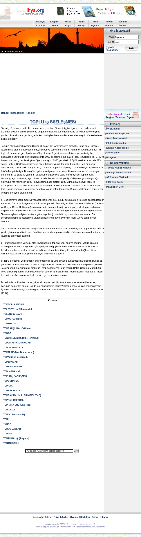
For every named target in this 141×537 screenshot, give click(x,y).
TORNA (7, 424)
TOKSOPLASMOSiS (13, 304)
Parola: (110, 42)
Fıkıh (95, 21)
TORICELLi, (9, 409)
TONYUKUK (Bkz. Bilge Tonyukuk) (21, 338)
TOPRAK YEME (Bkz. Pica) (17, 405)
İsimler (122, 25)
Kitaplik (54, 21)
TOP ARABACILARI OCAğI (17, 342)
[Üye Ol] (110, 47)
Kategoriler (17, 112)
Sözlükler (40, 25)
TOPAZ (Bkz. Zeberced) (15, 357)
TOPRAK (7, 385)
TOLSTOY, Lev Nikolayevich (17, 309)
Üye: (111, 37)
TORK (6, 419)
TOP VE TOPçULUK (13, 347)
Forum (109, 21)
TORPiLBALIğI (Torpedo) (16, 438)
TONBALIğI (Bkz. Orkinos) (16, 328)
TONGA (7, 333)
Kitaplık (104, 517)
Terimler (123, 21)
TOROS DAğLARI (12, 429)
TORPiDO (8, 433)
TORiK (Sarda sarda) (14, 414)
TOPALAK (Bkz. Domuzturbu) (18, 352)
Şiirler (95, 517)
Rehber (109, 25)
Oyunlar (95, 25)
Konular (30, 112)
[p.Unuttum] (112, 50)
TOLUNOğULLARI (12, 314)
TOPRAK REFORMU (13, 400)
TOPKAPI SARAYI (12, 366)
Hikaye (81, 25)
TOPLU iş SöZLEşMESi (15, 376)
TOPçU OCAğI (10, 362)
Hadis (82, 21)
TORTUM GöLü (11, 443)
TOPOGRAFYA (11, 381)
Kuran (68, 21)
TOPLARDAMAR (12, 371)
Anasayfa (40, 21)
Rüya (67, 25)
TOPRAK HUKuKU (12, 390)
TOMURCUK (9, 323)
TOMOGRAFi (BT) (12, 319)
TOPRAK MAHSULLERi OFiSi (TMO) (22, 395)
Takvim (54, 25)
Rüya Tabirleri (61, 517)
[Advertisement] (70, 81)
